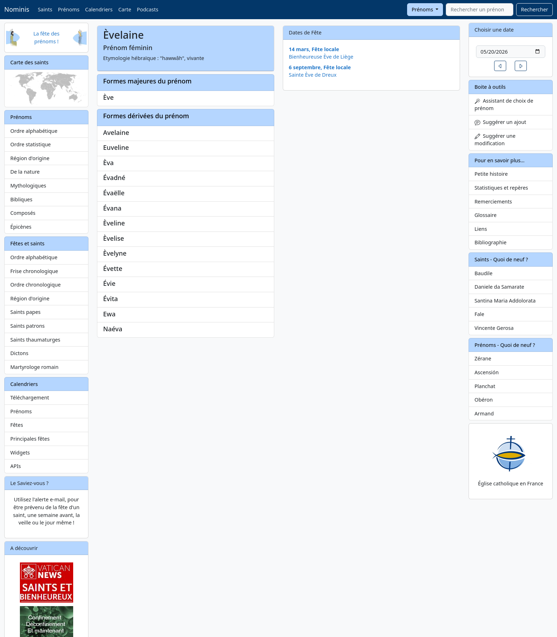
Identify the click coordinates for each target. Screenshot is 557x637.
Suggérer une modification (495, 139)
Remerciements (493, 201)
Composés (23, 212)
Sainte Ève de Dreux (312, 74)
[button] (500, 66)
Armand (484, 413)
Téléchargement (29, 397)
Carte (124, 9)
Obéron (484, 399)
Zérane (483, 358)
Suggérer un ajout (500, 122)
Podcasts (147, 9)
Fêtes (16, 424)
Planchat (485, 386)
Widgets (20, 452)
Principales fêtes (30, 438)
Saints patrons (27, 325)
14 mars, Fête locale (314, 49)
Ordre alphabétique (34, 130)
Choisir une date (494, 29)
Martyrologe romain (34, 367)
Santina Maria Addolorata (505, 300)
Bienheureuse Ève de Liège (321, 56)
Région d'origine (29, 158)
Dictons (19, 353)
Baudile (484, 273)
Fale (479, 314)
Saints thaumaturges (35, 339)
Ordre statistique (30, 144)
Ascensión (487, 372)
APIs (15, 466)
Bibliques (21, 199)
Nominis (16, 9)
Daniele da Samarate (499, 286)
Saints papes (25, 312)
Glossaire (486, 215)
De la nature (25, 171)
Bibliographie (491, 242)
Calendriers (99, 9)
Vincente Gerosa (494, 328)
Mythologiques (28, 185)
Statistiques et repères (501, 187)
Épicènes (21, 226)
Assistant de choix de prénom (504, 104)
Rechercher (534, 9)
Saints (45, 9)
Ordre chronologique (35, 284)
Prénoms (68, 9)
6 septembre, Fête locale (320, 67)
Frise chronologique (34, 271)
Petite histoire (491, 173)
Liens (481, 228)
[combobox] (479, 9)
